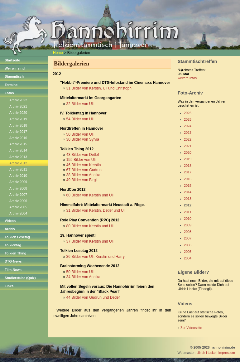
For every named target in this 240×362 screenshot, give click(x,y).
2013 (187, 198)
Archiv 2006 (18, 201)
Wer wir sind (15, 68)
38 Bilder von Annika (83, 175)
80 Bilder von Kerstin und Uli (89, 226)
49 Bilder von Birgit (82, 180)
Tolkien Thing (15, 253)
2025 (187, 119)
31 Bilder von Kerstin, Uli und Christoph (99, 88)
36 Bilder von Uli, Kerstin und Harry (95, 256)
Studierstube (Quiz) (20, 278)
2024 (187, 126)
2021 (187, 146)
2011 (187, 212)
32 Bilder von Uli (80, 104)
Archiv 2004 (18, 213)
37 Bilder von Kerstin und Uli (89, 241)
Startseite (12, 60)
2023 (187, 132)
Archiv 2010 (18, 175)
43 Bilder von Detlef (82, 154)
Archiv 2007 (18, 194)
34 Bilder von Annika (83, 277)
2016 (187, 179)
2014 (187, 192)
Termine (11, 85)
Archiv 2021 (18, 106)
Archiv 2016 (18, 138)
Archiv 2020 (18, 112)
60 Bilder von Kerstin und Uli (89, 195)
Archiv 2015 (18, 144)
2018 (187, 165)
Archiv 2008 (18, 188)
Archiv (10, 229)
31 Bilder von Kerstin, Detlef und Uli (95, 210)
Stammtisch (14, 76)
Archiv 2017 (18, 131)
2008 (187, 232)
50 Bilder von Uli (80, 134)
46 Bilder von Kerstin (83, 165)
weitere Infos (187, 78)
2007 (187, 238)
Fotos (9, 93)
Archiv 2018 (18, 125)
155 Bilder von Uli (81, 159)
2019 (187, 159)
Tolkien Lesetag (17, 237)
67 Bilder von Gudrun (84, 170)
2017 (187, 172)
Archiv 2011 (18, 169)
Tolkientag (13, 245)
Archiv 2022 (18, 100)
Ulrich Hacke (206, 353)
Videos (10, 221)
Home (58, 53)
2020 (187, 152)
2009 (187, 225)
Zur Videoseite (191, 328)
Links (9, 286)
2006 (187, 245)
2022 (187, 139)
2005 (187, 251)
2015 (187, 185)
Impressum (226, 353)
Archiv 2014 (18, 150)
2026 (187, 113)
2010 (187, 218)
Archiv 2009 (18, 182)
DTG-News (13, 261)
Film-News (13, 270)
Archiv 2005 (18, 207)
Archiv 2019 (18, 119)
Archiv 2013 (18, 157)
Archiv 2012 (18, 163)
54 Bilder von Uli (80, 119)
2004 (187, 258)
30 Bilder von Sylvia (82, 139)
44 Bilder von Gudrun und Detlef (93, 297)
